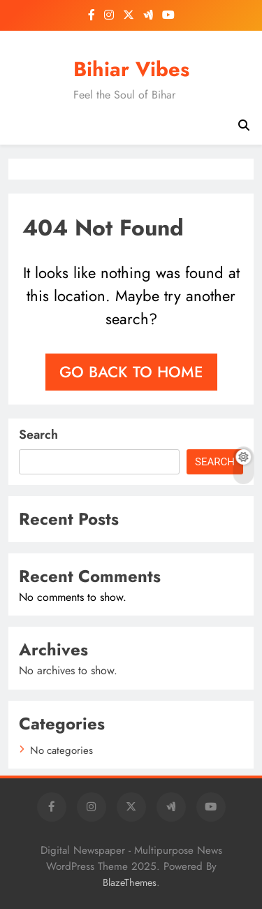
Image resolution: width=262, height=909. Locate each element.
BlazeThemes (130, 882)
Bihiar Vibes (131, 69)
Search (38, 435)
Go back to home (131, 372)
